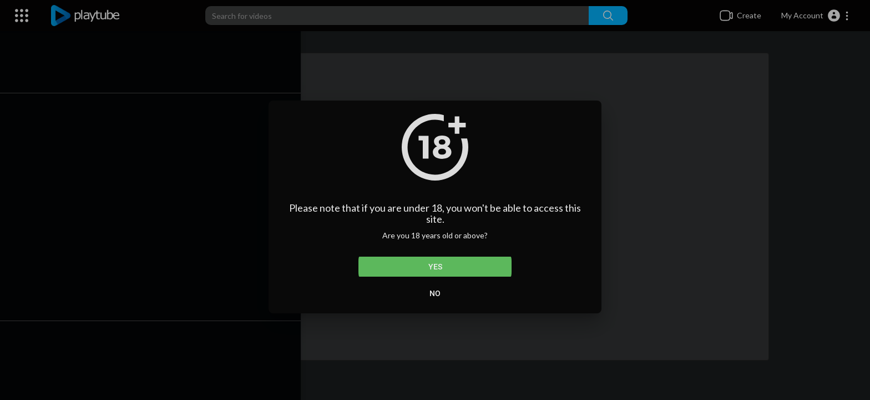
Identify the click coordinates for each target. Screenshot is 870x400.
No (435, 293)
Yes (435, 266)
